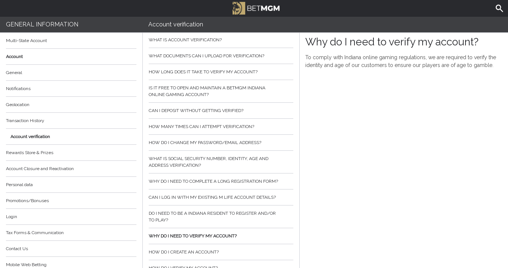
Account (71, 56)
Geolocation (17, 104)
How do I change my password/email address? (221, 142)
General (14, 72)
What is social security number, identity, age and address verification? (221, 162)
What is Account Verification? (221, 39)
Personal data (19, 184)
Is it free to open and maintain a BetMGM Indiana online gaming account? (221, 91)
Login (11, 216)
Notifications (18, 88)
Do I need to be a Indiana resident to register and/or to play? (221, 217)
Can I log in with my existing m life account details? (221, 197)
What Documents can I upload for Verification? (221, 55)
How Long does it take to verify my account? (221, 71)
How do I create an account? (221, 252)
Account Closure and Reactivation (40, 168)
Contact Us (17, 248)
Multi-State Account (26, 40)
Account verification (30, 136)
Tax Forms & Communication (71, 232)
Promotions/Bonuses (27, 200)
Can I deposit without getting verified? (221, 110)
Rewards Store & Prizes (29, 152)
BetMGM (256, 7)
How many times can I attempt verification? (221, 126)
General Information (42, 24)
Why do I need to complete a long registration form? (221, 181)
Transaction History (25, 120)
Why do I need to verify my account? (221, 236)
